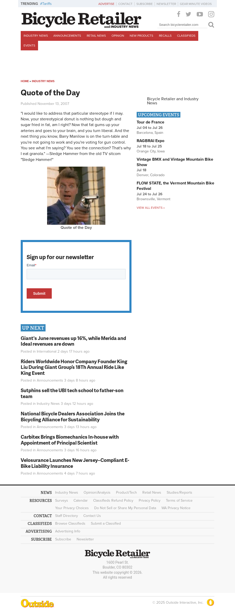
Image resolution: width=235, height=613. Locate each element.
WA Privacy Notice (175, 508)
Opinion (118, 35)
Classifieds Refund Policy (113, 500)
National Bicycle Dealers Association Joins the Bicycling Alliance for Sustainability (72, 416)
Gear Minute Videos (196, 4)
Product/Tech (126, 492)
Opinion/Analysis (97, 492)
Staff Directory (66, 516)
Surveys (61, 500)
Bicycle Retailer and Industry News (173, 101)
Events (29, 45)
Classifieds (186, 35)
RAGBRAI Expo (150, 140)
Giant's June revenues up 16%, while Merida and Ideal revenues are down (73, 341)
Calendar (81, 500)
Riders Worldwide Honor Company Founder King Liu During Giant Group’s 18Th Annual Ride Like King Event (74, 367)
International (46, 351)
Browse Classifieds (70, 523)
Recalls (165, 35)
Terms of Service (179, 500)
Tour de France (150, 122)
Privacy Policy (149, 500)
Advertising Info (67, 531)
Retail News (96, 35)
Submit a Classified (106, 523)
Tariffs (47, 4)
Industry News (36, 35)
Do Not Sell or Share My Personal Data (125, 508)
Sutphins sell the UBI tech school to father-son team (72, 393)
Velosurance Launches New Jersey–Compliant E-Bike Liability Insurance (75, 462)
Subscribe (144, 4)
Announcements (67, 35)
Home (25, 81)
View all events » (151, 207)
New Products (141, 35)
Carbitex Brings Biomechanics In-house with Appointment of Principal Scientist (70, 439)
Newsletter (166, 4)
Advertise (106, 4)
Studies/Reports (179, 492)
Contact (125, 4)
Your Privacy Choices (72, 508)
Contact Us (92, 516)
